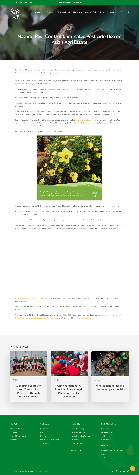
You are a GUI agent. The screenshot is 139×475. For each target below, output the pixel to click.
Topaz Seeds (44, 443)
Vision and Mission (16, 429)
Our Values (13, 432)
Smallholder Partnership (18, 436)
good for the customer (48, 318)
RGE (64, 315)
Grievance (74, 447)
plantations (51, 89)
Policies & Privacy (42, 471)
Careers (103, 454)
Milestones (13, 439)
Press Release (105, 429)
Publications (105, 439)
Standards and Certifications (80, 436)
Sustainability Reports (78, 432)
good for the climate (31, 318)
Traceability (74, 439)
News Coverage (106, 432)
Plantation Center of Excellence (112, 450)
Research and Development (49, 439)
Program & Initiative (77, 443)
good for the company (82, 318)
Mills (41, 432)
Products (43, 436)
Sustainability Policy (77, 429)
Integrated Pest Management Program (32, 298)
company (88, 123)
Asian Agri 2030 (76, 450)
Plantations (44, 429)
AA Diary (104, 458)
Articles (69, 29)
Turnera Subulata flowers (86, 120)
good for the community (106, 315)
